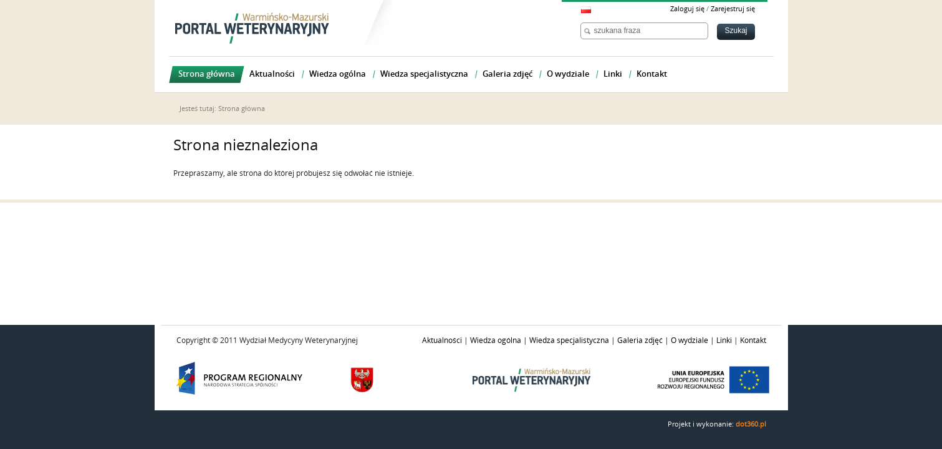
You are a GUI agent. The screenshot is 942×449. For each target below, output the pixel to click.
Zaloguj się (687, 9)
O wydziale (689, 340)
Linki (724, 340)
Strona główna (241, 109)
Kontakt (753, 340)
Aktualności (442, 340)
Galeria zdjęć (640, 340)
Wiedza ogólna (495, 340)
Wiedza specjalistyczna (569, 340)
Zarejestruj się (733, 9)
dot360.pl (751, 424)
